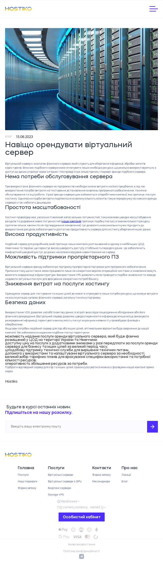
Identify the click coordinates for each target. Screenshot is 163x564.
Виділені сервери (59, 488)
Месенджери (101, 481)
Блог (125, 481)
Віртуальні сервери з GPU (65, 481)
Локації (126, 475)
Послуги (23, 475)
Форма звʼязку (27, 488)
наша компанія (71, 221)
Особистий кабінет (82, 517)
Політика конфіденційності (81, 551)
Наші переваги (27, 481)
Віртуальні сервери (60, 475)
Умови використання (81, 544)
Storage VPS (56, 495)
